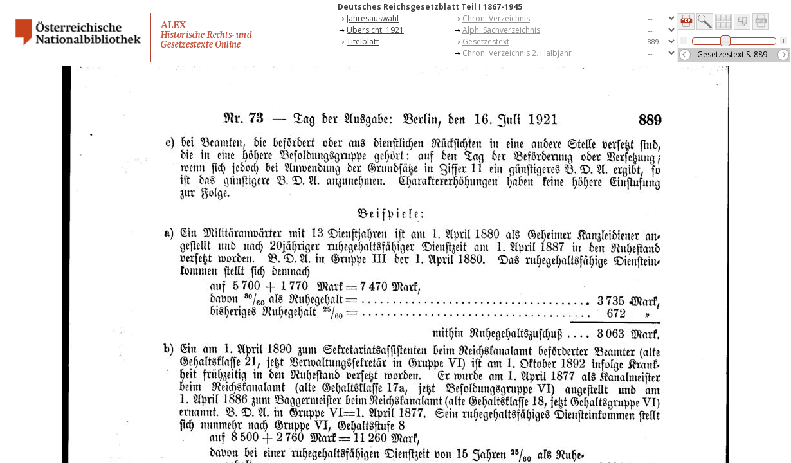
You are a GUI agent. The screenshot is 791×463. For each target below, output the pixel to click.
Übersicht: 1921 (375, 29)
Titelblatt (363, 41)
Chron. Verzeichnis (496, 18)
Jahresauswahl (373, 18)
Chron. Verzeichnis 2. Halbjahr (517, 53)
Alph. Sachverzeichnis (501, 29)
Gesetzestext (485, 41)
